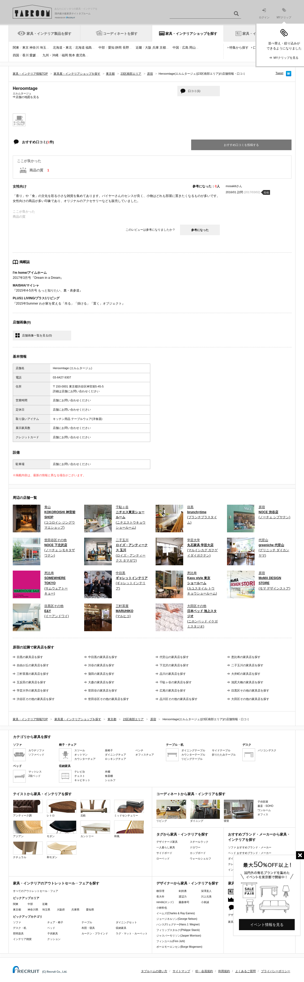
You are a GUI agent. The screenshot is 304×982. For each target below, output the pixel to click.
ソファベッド (36, 754)
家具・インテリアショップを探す (191, 34)
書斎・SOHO (265, 805)
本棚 (107, 771)
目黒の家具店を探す (30, 657)
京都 (163, 47)
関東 (16, 47)
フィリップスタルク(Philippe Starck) (178, 930)
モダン (61, 829)
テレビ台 (79, 771)
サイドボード (164, 853)
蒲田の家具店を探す (101, 673)
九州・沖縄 (50, 55)
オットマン (81, 754)
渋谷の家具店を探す (101, 665)
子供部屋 (263, 801)
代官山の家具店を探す (174, 657)
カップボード (198, 853)
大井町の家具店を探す (245, 673)
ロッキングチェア (115, 758)
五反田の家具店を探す (31, 682)
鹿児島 (80, 55)
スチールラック (199, 841)
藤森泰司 (184, 902)
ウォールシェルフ (200, 858)
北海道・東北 (62, 47)
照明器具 (18, 933)
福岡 (65, 55)
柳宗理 (160, 891)
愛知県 (90, 909)
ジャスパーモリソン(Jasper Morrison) (178, 935)
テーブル (87, 922)
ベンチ (139, 750)
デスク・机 (19, 927)
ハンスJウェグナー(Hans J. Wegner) (178, 924)
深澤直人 (206, 891)
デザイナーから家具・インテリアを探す (187, 883)
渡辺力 (183, 896)
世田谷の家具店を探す (102, 690)
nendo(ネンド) (164, 902)
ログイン (264, 14)
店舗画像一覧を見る (37, 335)
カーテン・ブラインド (95, 933)
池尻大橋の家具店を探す (247, 682)
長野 (126, 47)
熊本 (72, 55)
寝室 (239, 811)
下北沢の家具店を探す (174, 665)
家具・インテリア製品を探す (49, 34)
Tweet (279, 73)
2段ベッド (34, 775)
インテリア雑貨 (22, 939)
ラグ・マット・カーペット (132, 933)
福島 (88, 47)
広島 (185, 47)
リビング (171, 811)
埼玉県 (46, 909)
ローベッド (163, 858)
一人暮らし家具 (165, 847)
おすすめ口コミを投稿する (241, 144)
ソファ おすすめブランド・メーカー (249, 847)
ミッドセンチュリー (129, 808)
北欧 (95, 808)
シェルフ (110, 780)
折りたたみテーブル (224, 754)
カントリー (95, 829)
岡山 (192, 47)
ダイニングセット (126, 922)
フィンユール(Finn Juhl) (170, 941)
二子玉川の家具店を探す (247, 665)
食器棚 (109, 775)
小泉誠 (205, 902)
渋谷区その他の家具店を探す (36, 699)
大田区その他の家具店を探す (250, 699)
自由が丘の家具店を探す (33, 665)
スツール (79, 750)
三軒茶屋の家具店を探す (33, 673)
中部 (102, 47)
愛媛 (32, 55)
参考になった (200, 229)
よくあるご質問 (245, 971)
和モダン (61, 850)
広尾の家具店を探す (173, 690)
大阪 (148, 47)
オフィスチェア (144, 754)
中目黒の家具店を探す (102, 657)
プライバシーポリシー (275, 971)
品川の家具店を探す (173, 673)
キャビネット (82, 780)
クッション (54, 939)
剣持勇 (183, 891)
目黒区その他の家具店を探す (250, 690)
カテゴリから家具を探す (32, 737)
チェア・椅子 (55, 922)
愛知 (111, 47)
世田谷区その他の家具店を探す (108, 699)
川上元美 (206, 896)
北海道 (80, 47)
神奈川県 (33, 909)
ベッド (51, 927)
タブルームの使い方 (154, 971)
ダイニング (205, 811)
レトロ (61, 808)
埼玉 (43, 47)
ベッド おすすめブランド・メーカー (249, 853)
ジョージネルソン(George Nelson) (176, 918)
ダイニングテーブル (193, 750)
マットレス (35, 771)
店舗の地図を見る (27, 96)
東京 (25, 47)
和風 (129, 829)
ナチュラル (28, 850)
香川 (25, 55)
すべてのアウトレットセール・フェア (35, 891)
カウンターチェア (85, 758)
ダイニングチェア (115, 754)
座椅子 (109, 750)
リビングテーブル (192, 758)
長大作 (160, 896)
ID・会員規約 (204, 971)
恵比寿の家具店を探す (245, 657)
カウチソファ (36, 750)
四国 (16, 55)
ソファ (17, 922)
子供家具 (52, 933)
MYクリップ (284, 13)
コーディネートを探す (120, 34)
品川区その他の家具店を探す (179, 699)
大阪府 (61, 909)
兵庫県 (75, 909)
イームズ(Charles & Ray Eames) (175, 913)
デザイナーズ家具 (167, 841)
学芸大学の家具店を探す (33, 690)
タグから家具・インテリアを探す (182, 834)
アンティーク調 (28, 808)
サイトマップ (181, 971)
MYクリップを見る (285, 57)
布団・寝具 (88, 927)
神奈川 (34, 47)
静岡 (118, 47)
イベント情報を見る (267, 924)
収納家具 (121, 927)
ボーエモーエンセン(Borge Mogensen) (179, 946)
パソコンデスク (267, 750)
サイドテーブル (221, 750)
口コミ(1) (194, 90)
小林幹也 (161, 907)
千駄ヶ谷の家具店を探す (176, 682)
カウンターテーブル (193, 754)
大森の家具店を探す (101, 682)
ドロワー (195, 847)
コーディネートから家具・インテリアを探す (190, 794)
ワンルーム (264, 810)
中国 (176, 47)
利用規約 (224, 971)
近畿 (139, 47)
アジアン (28, 829)
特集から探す (239, 47)
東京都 (17, 909)
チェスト (79, 775)
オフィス (263, 814)
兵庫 (155, 47)
